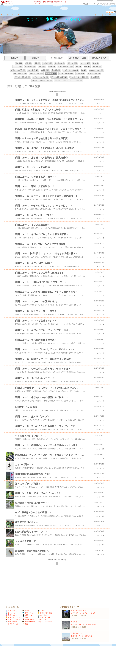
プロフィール (15, 15)
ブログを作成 (103, 4)
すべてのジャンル (45, 622)
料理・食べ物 (11, 622)
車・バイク (43, 615)
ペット (25, 611)
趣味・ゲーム (28, 613)
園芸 (25, 624)
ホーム (3, 15)
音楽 (25, 617)
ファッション (11, 613)
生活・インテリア (13, 619)
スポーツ (42, 611)
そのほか (42, 619)
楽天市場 (112, 4)
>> (88, 4)
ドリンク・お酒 (12, 624)
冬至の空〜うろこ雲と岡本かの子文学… (84, 624)
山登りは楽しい (76, 633)
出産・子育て (11, 611)
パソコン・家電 (44, 617)
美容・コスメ (11, 615)
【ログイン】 (111, 15)
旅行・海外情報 (28, 622)
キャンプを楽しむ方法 (78, 610)
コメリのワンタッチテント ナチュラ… (84, 613)
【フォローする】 (100, 15)
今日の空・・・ (76, 622)
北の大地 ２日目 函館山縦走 (81, 636)
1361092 (109, 12)
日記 (7, 15)
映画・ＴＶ (27, 615)
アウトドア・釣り (8, 4)
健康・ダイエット (13, 617)
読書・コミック (28, 619)
